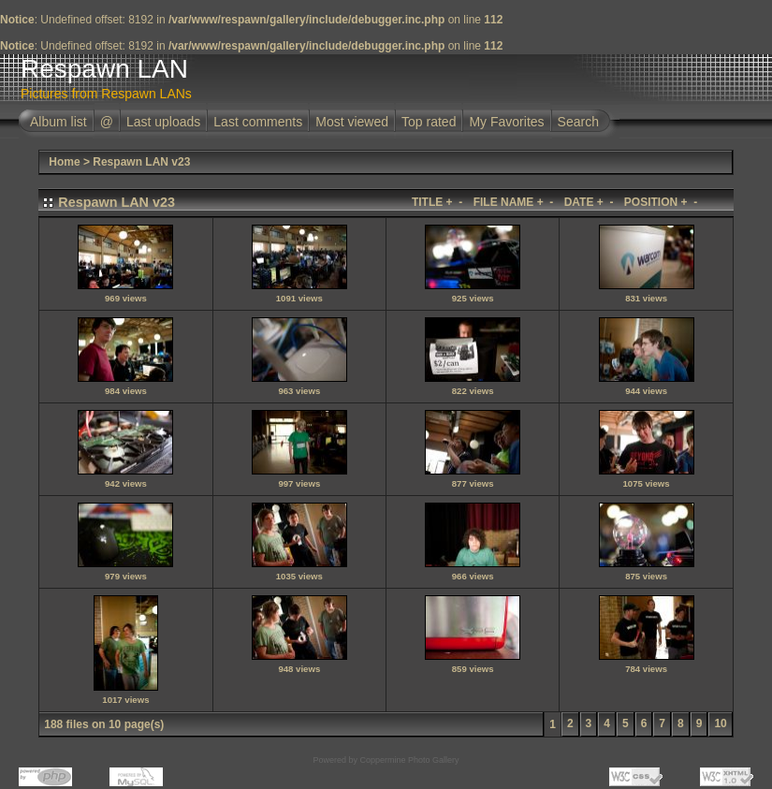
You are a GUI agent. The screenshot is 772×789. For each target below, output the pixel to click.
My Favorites (506, 121)
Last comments (257, 121)
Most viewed (351, 121)
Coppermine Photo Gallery (409, 760)
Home (64, 161)
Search (578, 121)
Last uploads (163, 121)
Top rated (428, 121)
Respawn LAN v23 (141, 161)
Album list (58, 121)
